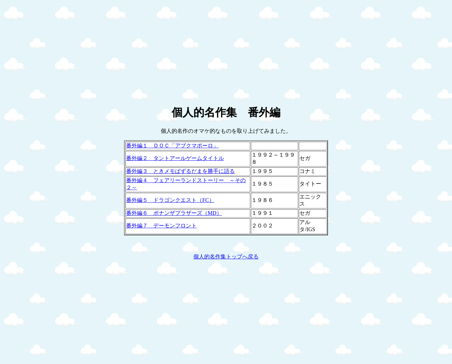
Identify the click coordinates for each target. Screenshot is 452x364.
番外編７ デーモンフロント (161, 225)
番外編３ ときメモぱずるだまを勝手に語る (180, 171)
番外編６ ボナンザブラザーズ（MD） (174, 213)
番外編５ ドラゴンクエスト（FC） (170, 200)
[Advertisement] (207, 50)
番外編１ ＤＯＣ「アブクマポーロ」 (172, 145)
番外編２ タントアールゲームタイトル (175, 158)
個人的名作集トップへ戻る (226, 256)
